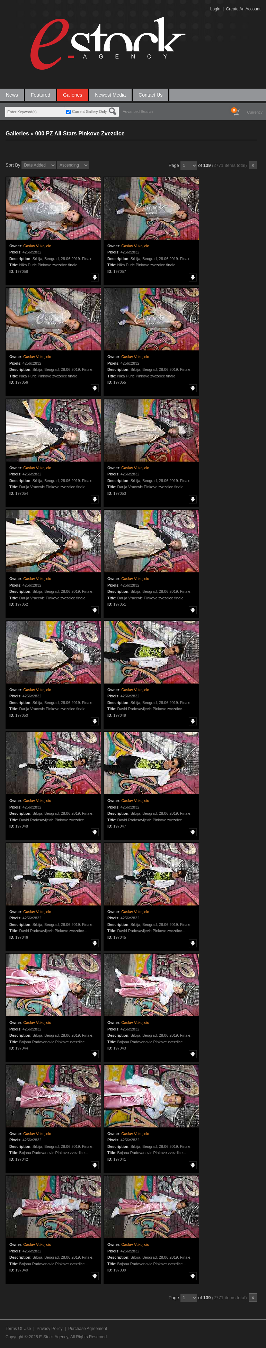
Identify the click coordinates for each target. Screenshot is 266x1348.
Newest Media (110, 95)
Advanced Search (138, 111)
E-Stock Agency (53, 1336)
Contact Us (150, 95)
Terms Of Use (18, 1328)
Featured (40, 95)
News (12, 95)
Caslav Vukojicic (37, 246)
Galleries (72, 95)
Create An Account (243, 9)
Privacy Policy (50, 1328)
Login (215, 9)
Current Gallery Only (89, 111)
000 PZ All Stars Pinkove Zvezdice (79, 133)
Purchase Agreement (87, 1328)
